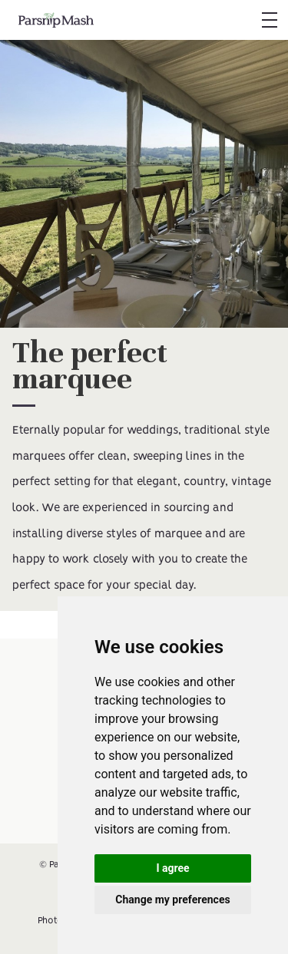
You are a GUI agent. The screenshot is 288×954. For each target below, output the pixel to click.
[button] (268, 20)
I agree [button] (172, 868)
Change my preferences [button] (172, 899)
